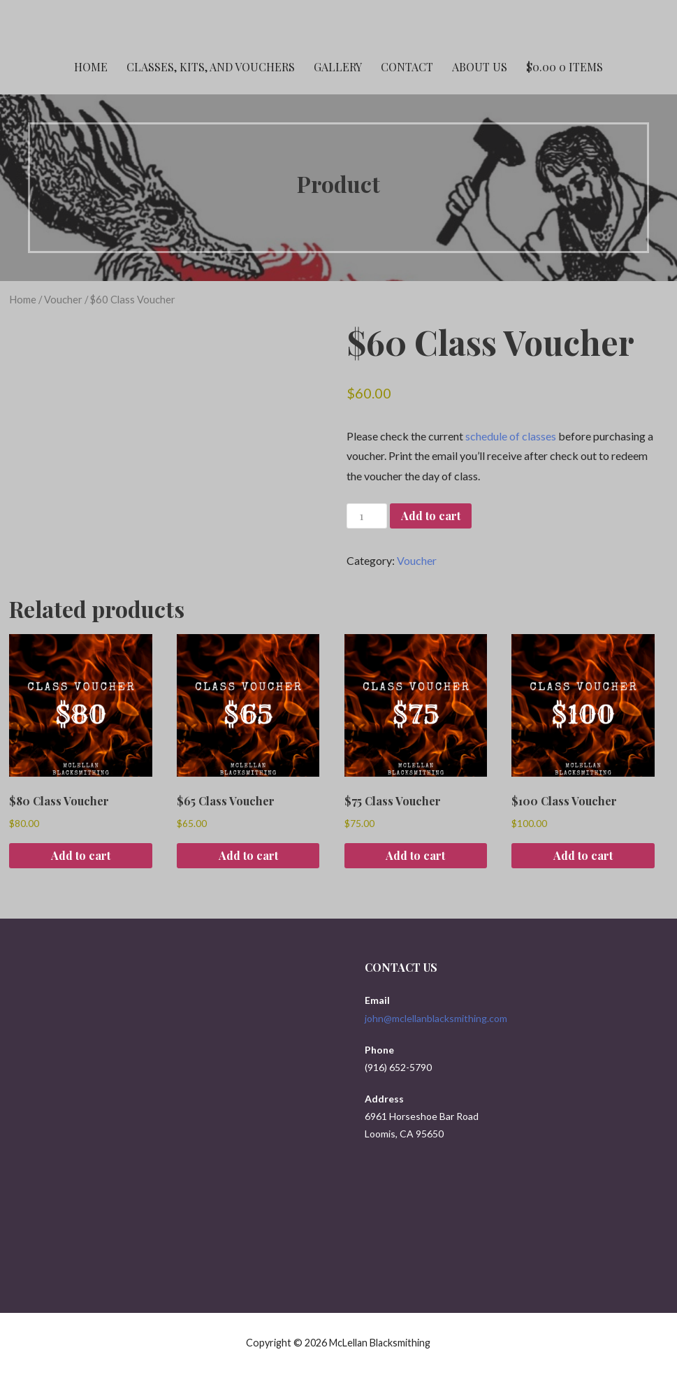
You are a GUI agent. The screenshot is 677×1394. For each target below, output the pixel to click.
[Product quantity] (367, 516)
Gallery (338, 66)
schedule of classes (510, 436)
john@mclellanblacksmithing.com (436, 1018)
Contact (407, 66)
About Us (479, 66)
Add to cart (430, 515)
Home (91, 66)
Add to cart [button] (80, 855)
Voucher (63, 299)
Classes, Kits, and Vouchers (210, 66)
